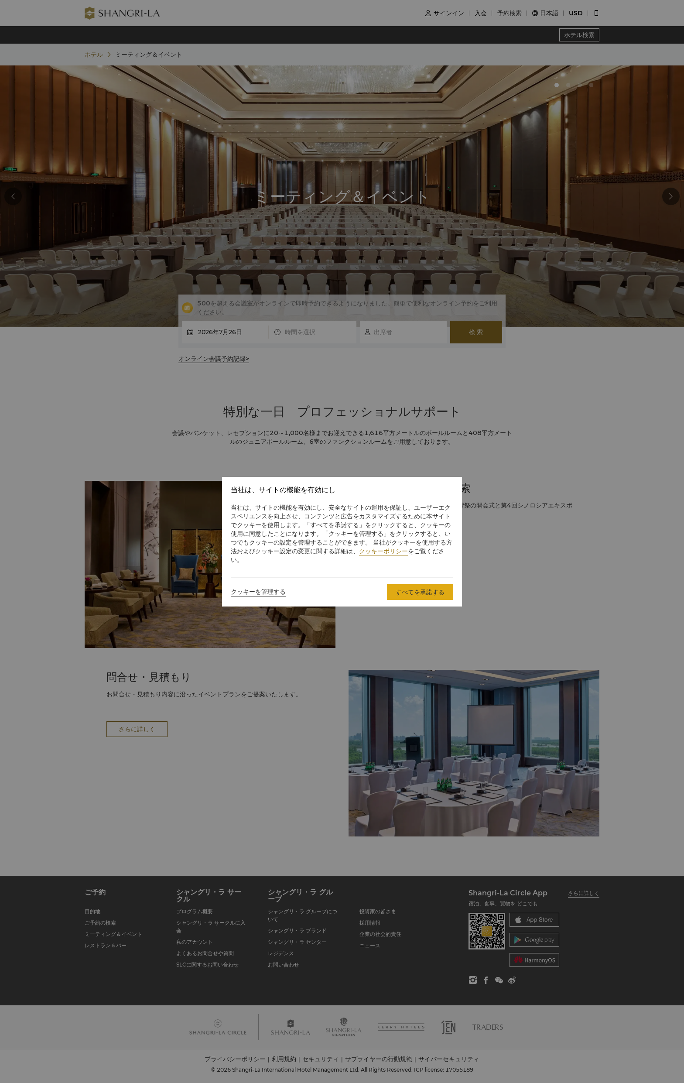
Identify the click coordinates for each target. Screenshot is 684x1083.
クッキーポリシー (383, 551)
